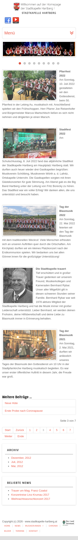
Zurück (20, 430)
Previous (6, 48)
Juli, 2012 (17, 462)
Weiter (8, 436)
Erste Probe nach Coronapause (24, 410)
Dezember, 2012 (21, 457)
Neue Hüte (11, 403)
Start (7, 430)
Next (72, 48)
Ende (20, 436)
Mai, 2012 (17, 466)
